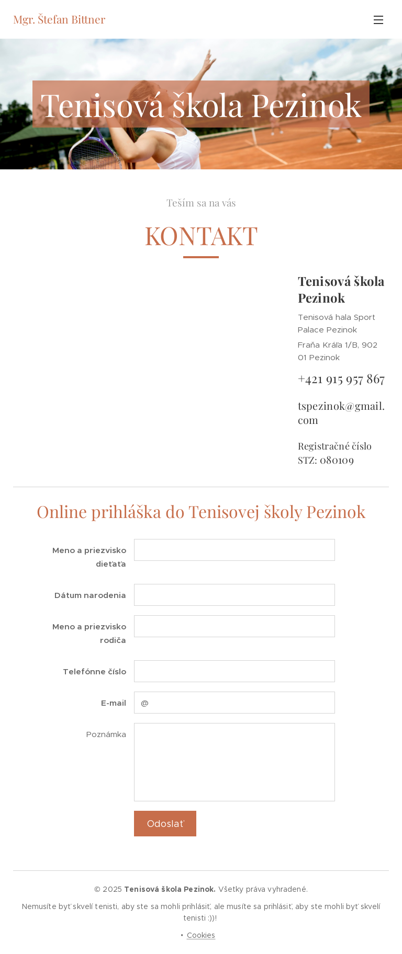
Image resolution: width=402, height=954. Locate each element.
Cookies (201, 935)
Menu (378, 19)
